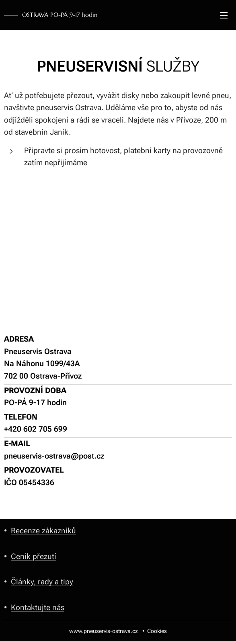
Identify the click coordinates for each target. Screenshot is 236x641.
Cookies (157, 631)
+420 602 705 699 (35, 429)
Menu (224, 15)
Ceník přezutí (33, 556)
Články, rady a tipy (42, 581)
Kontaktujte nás (37, 607)
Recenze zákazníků (43, 530)
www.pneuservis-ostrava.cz (104, 631)
